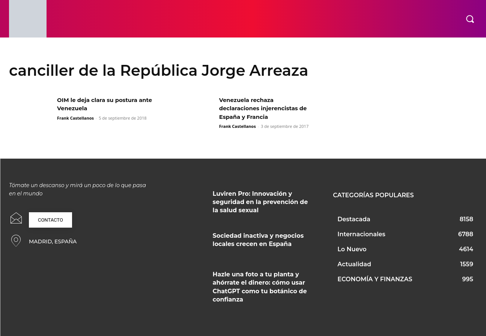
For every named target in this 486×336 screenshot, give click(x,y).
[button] (470, 19)
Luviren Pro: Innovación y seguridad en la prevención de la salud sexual (260, 202)
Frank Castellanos (75, 118)
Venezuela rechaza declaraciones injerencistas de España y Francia (266, 108)
